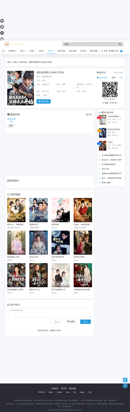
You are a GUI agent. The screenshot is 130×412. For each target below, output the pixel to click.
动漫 (32, 51)
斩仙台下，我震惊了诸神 (111, 160)
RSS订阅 (41, 392)
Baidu (51, 392)
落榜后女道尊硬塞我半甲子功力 (114, 173)
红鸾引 (110, 142)
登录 (105, 51)
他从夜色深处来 (114, 129)
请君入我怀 (106, 183)
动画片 (41, 51)
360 (74, 392)
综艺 (23, 51)
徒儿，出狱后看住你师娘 (111, 178)
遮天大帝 (105, 169)
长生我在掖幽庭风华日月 (111, 155)
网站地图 (94, 51)
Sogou (82, 392)
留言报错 (61, 51)
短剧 (51, 51)
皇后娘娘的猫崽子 (109, 164)
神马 (90, 392)
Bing (67, 392)
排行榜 (83, 51)
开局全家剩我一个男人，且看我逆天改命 (115, 116)
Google (59, 392)
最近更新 (73, 51)
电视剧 (12, 51)
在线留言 (55, 388)
